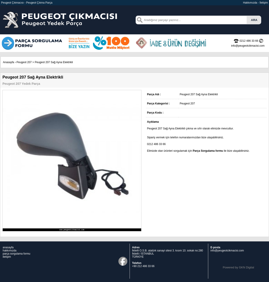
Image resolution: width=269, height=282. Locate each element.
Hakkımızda (250, 2)
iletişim (7, 256)
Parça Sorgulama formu (208, 150)
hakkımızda (9, 250)
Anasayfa (8, 62)
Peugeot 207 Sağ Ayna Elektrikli (54, 62)
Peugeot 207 (24, 62)
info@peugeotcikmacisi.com (227, 250)
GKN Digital (246, 267)
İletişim (264, 2)
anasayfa (8, 247)
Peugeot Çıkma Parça (39, 2)
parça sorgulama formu (16, 253)
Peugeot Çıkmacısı (12, 2)
